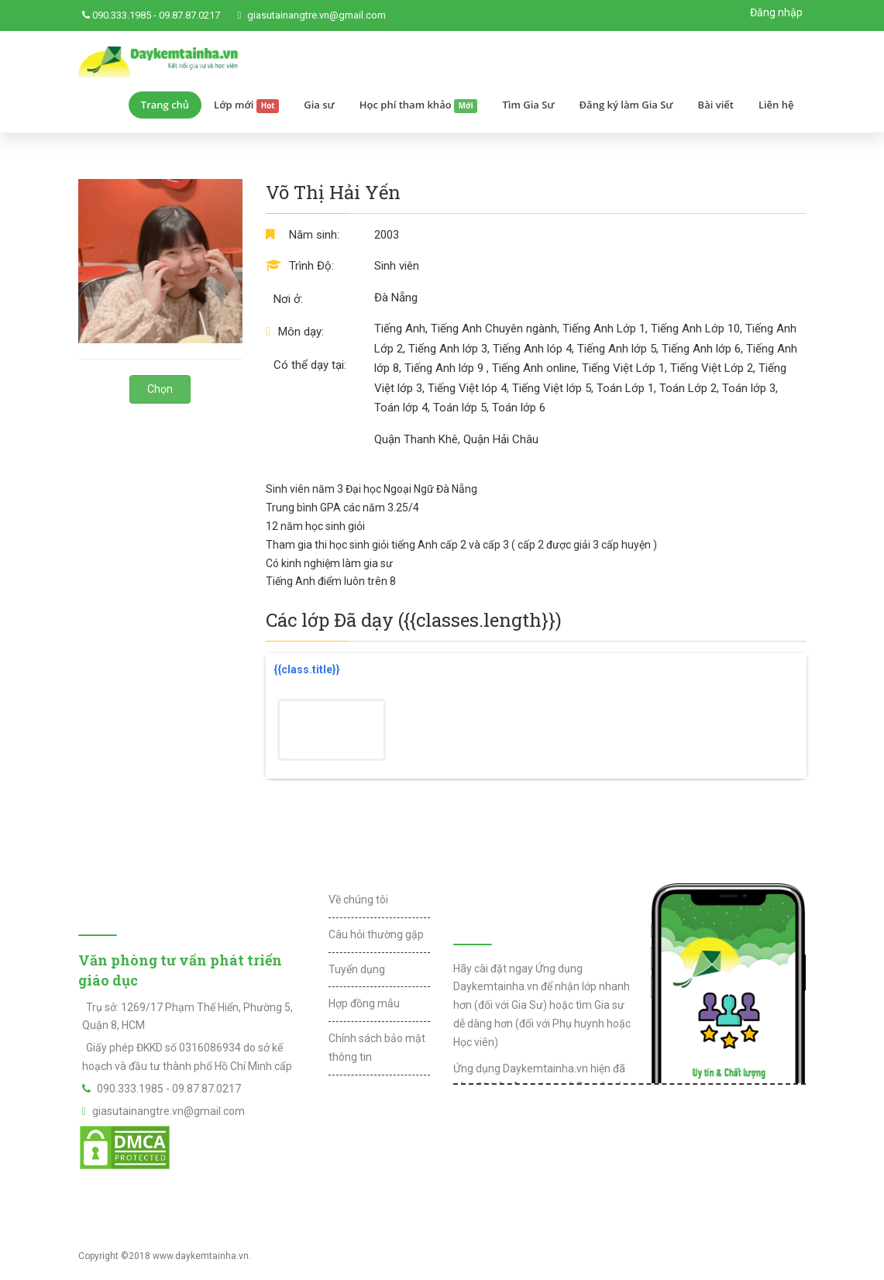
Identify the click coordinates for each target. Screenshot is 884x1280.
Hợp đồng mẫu (364, 1003)
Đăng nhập (776, 12)
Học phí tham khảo (418, 105)
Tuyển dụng (356, 969)
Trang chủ (165, 105)
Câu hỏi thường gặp (376, 934)
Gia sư (319, 105)
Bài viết (716, 105)
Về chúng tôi (358, 899)
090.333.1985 (121, 15)
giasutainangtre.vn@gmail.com (316, 15)
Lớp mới (246, 105)
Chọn (160, 389)
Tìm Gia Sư (528, 105)
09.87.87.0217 (189, 15)
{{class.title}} (306, 669)
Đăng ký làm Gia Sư (626, 105)
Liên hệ (776, 105)
